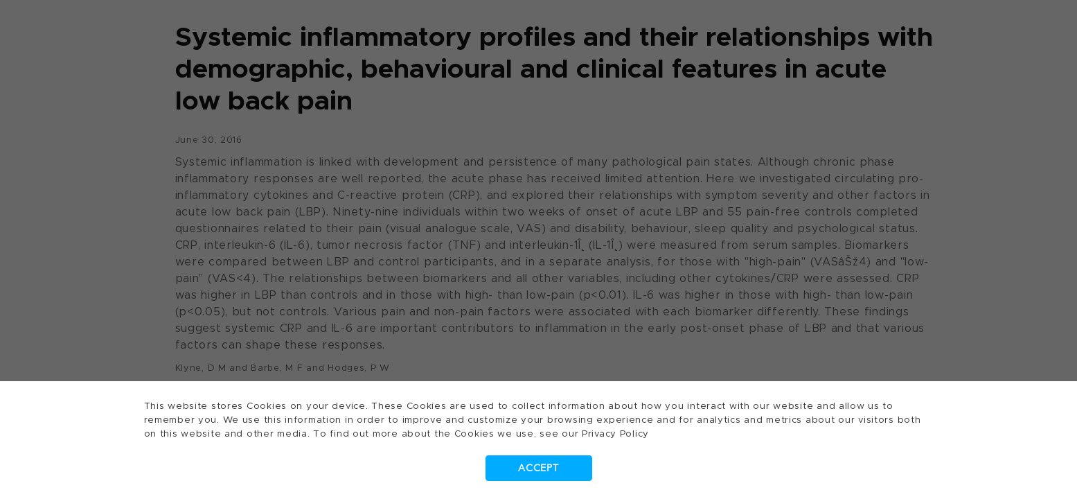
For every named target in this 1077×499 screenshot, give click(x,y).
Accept (538, 468)
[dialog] (538, 249)
